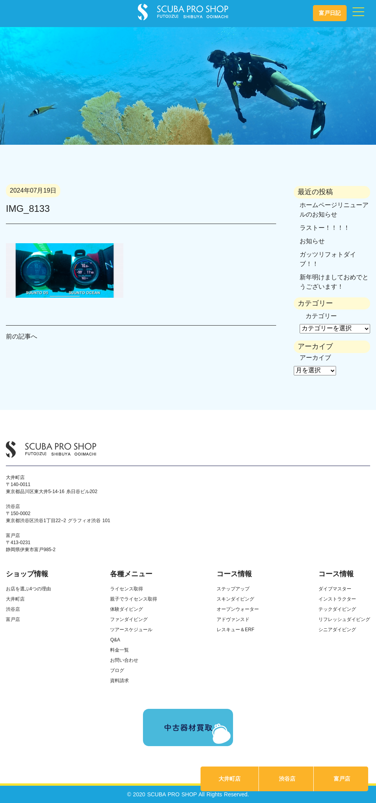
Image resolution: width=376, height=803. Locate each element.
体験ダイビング (126, 609)
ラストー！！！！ (325, 227)
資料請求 (119, 680)
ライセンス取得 (126, 589)
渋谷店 (287, 779)
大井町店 (229, 779)
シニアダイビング (337, 629)
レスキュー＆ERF (235, 629)
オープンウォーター (238, 609)
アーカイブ (315, 357)
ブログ (117, 670)
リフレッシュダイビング (344, 619)
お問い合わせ (124, 660)
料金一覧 (119, 650)
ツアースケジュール (131, 629)
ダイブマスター (334, 589)
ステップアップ (233, 589)
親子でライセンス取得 (133, 599)
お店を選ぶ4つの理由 (28, 589)
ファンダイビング (129, 619)
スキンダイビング (235, 599)
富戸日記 (330, 13)
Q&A (115, 640)
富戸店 (342, 779)
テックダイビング (337, 609)
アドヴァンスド (233, 619)
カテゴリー (321, 316)
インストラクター (337, 599)
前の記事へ (21, 336)
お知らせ (312, 241)
